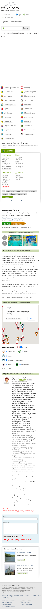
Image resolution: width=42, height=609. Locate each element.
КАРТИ (5, 598)
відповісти (22, 379)
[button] (6, 336)
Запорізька (28, 100)
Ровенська (8, 121)
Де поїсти (19, 173)
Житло (17, 155)
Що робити (6, 173)
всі (4, 191)
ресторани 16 (20, 177)
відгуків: (21, 560)
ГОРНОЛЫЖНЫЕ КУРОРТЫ (22, 596)
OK (31, 319)
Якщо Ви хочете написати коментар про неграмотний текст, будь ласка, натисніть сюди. (18, 510)
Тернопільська (10, 126)
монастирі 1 (6, 184)
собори (13, 194)
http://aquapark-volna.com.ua (12, 218)
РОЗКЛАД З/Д (7, 596)
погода (4, 160)
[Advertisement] (21, 62)
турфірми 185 (7, 167)
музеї (5, 194)
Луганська (28, 109)
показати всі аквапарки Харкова (14, 201)
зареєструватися (16, 22)
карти (4, 161)
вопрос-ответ (6, 168)
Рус (19, 14)
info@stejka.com (25, 590)
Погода (28, 33)
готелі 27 (18, 160)
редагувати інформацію (10, 227)
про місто (5, 158)
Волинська (8, 92)
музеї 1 (4, 183)
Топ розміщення (7, 602)
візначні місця (30, 191)
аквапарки (24, 145)
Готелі (35, 33)
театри (10, 365)
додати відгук (22, 573)
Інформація (6, 155)
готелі (24, 347)
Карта (15, 33)
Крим (6, 109)
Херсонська (8, 130)
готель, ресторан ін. (26, 604)
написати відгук (25, 227)
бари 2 (17, 179)
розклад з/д (6, 163)
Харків (18, 145)
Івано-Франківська (11, 87)
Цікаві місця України (13, 549)
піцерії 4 (18, 176)
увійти (5, 22)
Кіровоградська (10, 104)
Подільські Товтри (24, 552)
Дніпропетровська (31, 92)
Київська (27, 104)
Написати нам (8, 17)
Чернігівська (9, 138)
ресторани (11, 352)
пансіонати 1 (20, 165)
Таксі (3, 36)
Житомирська (29, 96)
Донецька (8, 96)
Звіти (3, 33)
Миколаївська (29, 113)
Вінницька (28, 87)
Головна (4, 145)
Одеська (7, 117)
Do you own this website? (14, 319)
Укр (27, 14)
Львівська (8, 113)
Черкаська (8, 134)
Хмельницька (29, 130)
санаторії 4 (19, 167)
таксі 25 (4, 165)
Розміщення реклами (8, 601)
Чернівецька (29, 134)
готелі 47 (18, 158)
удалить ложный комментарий (22, 380)
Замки (21, 33)
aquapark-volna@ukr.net (15, 220)
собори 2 (5, 177)
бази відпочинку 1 (20, 162)
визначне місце (25, 602)
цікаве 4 (5, 176)
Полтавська (28, 117)
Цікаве (9, 33)
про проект (7, 14)
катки (9, 356)
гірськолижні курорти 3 (6, 180)
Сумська (27, 121)
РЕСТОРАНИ (37, 596)
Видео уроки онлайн (8, 606)
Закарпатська (9, 100)
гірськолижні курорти (14, 191)
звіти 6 (4, 187)
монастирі (22, 194)
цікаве (26, 352)
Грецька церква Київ (25, 565)
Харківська (28, 126)
